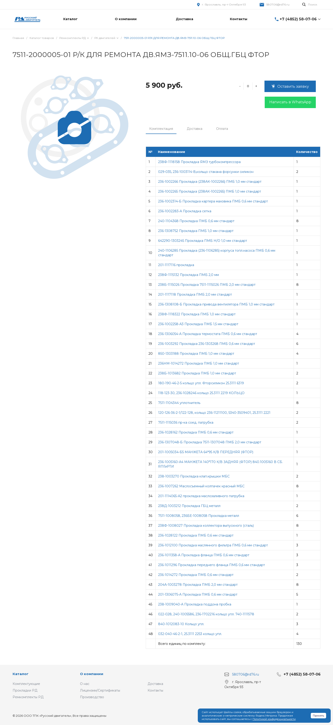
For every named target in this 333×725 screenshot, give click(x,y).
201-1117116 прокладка (176, 265)
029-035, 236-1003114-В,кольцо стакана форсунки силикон (205, 172)
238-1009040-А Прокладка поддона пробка (194, 604)
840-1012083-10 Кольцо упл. (181, 624)
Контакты (155, 690)
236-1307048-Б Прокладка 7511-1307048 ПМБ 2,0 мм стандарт (209, 442)
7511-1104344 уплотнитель (179, 403)
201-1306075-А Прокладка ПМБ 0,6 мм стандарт (197, 594)
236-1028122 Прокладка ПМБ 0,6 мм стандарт (196, 535)
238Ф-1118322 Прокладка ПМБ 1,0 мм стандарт (197, 314)
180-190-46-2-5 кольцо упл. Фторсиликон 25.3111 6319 (201, 383)
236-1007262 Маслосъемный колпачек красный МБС (201, 486)
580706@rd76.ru (277, 4)
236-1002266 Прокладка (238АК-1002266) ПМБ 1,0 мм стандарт (209, 182)
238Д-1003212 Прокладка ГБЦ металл (189, 506)
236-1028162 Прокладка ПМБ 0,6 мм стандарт (196, 432)
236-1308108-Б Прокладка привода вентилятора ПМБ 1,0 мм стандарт (216, 304)
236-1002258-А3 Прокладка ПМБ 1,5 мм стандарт (198, 324)
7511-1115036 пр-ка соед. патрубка (185, 422)
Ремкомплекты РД (28, 697)
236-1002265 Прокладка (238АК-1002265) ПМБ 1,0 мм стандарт (209, 191)
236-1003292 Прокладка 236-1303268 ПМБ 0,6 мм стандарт (206, 344)
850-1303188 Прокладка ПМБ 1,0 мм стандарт (196, 354)
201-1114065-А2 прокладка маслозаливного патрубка (201, 496)
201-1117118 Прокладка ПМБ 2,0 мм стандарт (195, 294)
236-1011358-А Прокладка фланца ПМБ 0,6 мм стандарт (203, 555)
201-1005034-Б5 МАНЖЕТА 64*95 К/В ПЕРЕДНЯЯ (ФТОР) (205, 452)
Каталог (20, 674)
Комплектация (161, 129)
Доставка (194, 129)
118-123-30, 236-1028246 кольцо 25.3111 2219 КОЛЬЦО (201, 393)
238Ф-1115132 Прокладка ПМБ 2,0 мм (188, 275)
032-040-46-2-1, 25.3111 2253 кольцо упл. (190, 634)
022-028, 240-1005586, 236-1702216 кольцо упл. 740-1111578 (206, 614)
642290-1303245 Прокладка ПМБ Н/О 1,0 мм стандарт (202, 241)
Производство (92, 697)
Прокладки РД (25, 690)
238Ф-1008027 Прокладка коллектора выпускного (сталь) (206, 525)
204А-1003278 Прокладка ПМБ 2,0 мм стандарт (198, 585)
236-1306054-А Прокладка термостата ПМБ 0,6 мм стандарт (207, 334)
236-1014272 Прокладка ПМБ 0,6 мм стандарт (196, 575)
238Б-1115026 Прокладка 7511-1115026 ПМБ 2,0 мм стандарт (207, 285)
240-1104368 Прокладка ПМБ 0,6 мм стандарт (196, 221)
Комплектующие (26, 684)
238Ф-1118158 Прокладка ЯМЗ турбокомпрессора (199, 162)
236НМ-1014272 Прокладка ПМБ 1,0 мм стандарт (198, 363)
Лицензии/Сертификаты (100, 690)
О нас (84, 684)
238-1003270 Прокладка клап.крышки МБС (194, 476)
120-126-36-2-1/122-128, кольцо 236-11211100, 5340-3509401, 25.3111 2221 (214, 413)
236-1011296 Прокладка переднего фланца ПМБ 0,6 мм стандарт (211, 565)
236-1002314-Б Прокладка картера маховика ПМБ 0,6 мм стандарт (213, 201)
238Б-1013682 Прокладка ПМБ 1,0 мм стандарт (197, 373)
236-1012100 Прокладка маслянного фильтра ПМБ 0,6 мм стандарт (213, 545)
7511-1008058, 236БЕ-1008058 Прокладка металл (198, 516)
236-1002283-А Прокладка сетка (184, 211)
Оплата (222, 129)
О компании (91, 674)
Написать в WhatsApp (290, 102)
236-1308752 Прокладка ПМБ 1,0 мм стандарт (196, 231)
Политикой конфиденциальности (274, 719)
